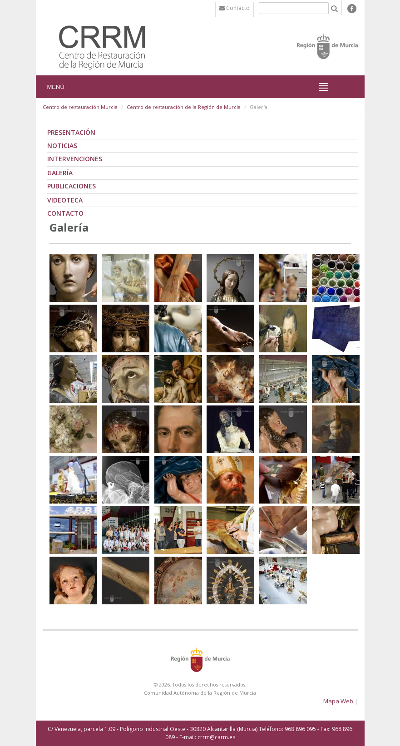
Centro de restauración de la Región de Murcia (184, 107)
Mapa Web (338, 701)
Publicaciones (71, 186)
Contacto (65, 213)
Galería (60, 172)
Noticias (62, 145)
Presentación (71, 132)
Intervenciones (74, 158)
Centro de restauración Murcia (80, 107)
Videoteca (65, 200)
